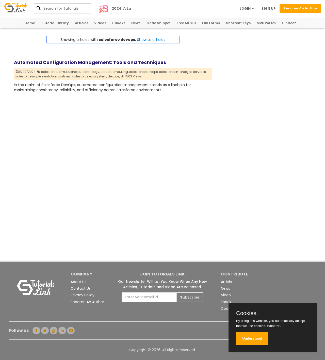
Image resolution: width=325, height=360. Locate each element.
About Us (78, 281)
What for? (274, 326)
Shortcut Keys (238, 23)
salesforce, (49, 72)
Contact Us (81, 288)
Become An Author (87, 301)
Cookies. (247, 313)
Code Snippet (159, 23)
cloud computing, (114, 72)
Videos (100, 23)
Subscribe (190, 297)
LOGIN (247, 8)
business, (73, 72)
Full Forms (211, 23)
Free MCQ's (186, 23)
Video (226, 295)
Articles (81, 23)
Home (30, 23)
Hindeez (289, 23)
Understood (252, 338)
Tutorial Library (55, 23)
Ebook (226, 301)
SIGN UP (269, 8)
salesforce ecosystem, (89, 76)
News (135, 23)
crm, (62, 72)
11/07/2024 (25, 72)
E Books (118, 23)
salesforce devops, (143, 72)
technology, (91, 72)
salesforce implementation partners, (43, 76)
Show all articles (151, 39)
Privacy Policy (82, 295)
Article (226, 281)
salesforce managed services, (182, 72)
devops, (114, 76)
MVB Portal (266, 23)
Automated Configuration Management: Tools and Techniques (90, 62)
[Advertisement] (261, 71)
